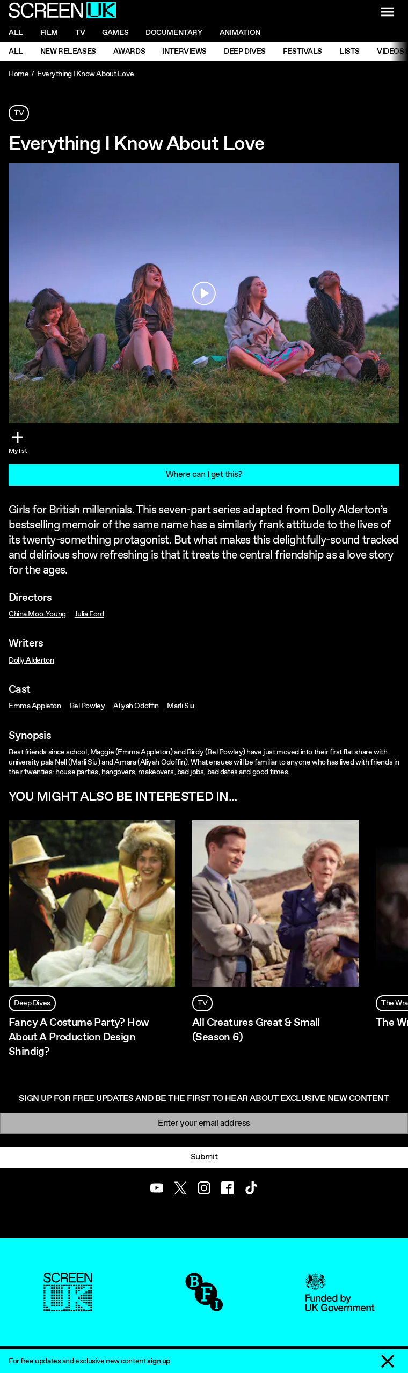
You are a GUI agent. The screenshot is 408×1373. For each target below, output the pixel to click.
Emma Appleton (35, 706)
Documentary (173, 33)
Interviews (184, 51)
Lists (349, 51)
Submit (204, 1157)
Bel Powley (87, 706)
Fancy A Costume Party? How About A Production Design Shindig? (79, 1037)
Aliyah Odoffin (135, 706)
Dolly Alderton (31, 660)
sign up (158, 1361)
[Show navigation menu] (387, 12)
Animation (240, 33)
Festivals (302, 51)
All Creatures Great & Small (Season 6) (256, 1030)
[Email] (204, 1123)
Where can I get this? (204, 474)
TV (19, 113)
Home (18, 74)
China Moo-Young (37, 614)
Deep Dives (245, 51)
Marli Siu (180, 706)
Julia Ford (89, 614)
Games (115, 33)
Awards (129, 51)
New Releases (68, 51)
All (16, 33)
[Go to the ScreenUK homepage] (62, 11)
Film (49, 33)
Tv (80, 33)
